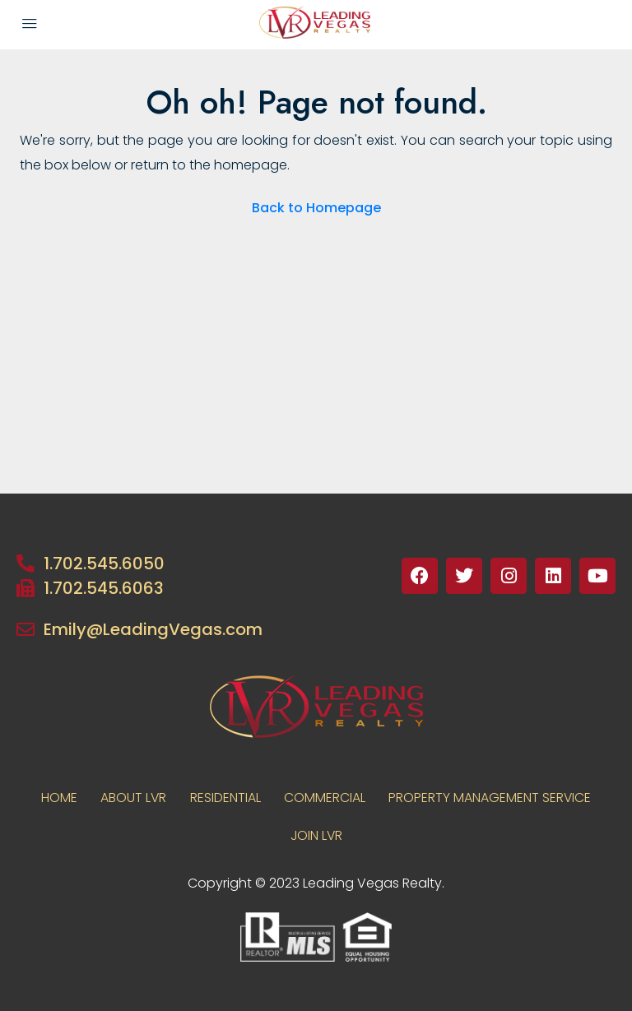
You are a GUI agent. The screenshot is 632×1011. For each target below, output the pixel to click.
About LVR (132, 797)
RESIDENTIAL (225, 797)
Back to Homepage (316, 207)
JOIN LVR (316, 835)
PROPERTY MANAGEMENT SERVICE (493, 797)
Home (56, 797)
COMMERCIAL (326, 797)
